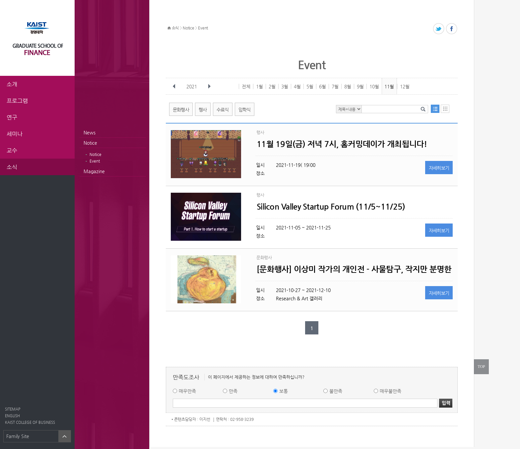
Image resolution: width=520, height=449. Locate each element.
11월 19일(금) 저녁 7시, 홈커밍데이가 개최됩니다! (342, 144)
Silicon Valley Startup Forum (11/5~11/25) (331, 206)
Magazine (94, 171)
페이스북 (452, 29)
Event (95, 161)
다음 (209, 86)
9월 (360, 86)
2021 (192, 86)
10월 (374, 86)
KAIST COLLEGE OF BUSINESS (30, 422)
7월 (335, 86)
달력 (445, 109)
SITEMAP (12, 409)
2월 (272, 86)
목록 (435, 109)
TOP (481, 366)
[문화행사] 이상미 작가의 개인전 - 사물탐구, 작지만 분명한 (354, 269)
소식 (175, 27)
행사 (203, 109)
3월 (284, 86)
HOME (169, 28)
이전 (174, 86)
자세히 (439, 168)
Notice (90, 142)
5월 (309, 86)
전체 (246, 86)
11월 (389, 86)
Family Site (17, 436)
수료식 (223, 109)
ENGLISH (12, 416)
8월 (347, 86)
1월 (259, 86)
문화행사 (181, 109)
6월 (322, 86)
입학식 (244, 109)
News (90, 132)
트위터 (439, 29)
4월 (297, 86)
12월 (405, 86)
